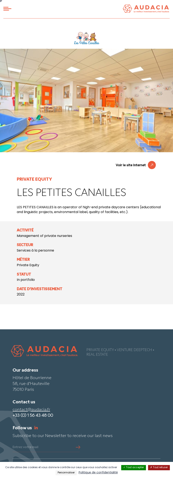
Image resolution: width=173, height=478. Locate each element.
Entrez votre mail (25, 447)
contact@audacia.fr (31, 410)
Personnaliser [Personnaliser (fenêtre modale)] (66, 473)
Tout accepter (133, 467)
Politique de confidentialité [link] (98, 472)
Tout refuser (159, 467)
